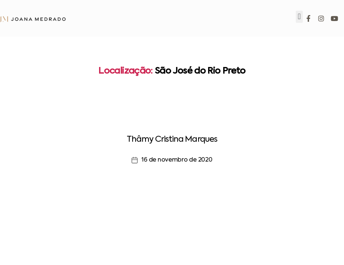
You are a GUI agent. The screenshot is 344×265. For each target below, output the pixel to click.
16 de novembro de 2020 (176, 160)
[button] (299, 17)
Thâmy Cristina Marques (172, 139)
